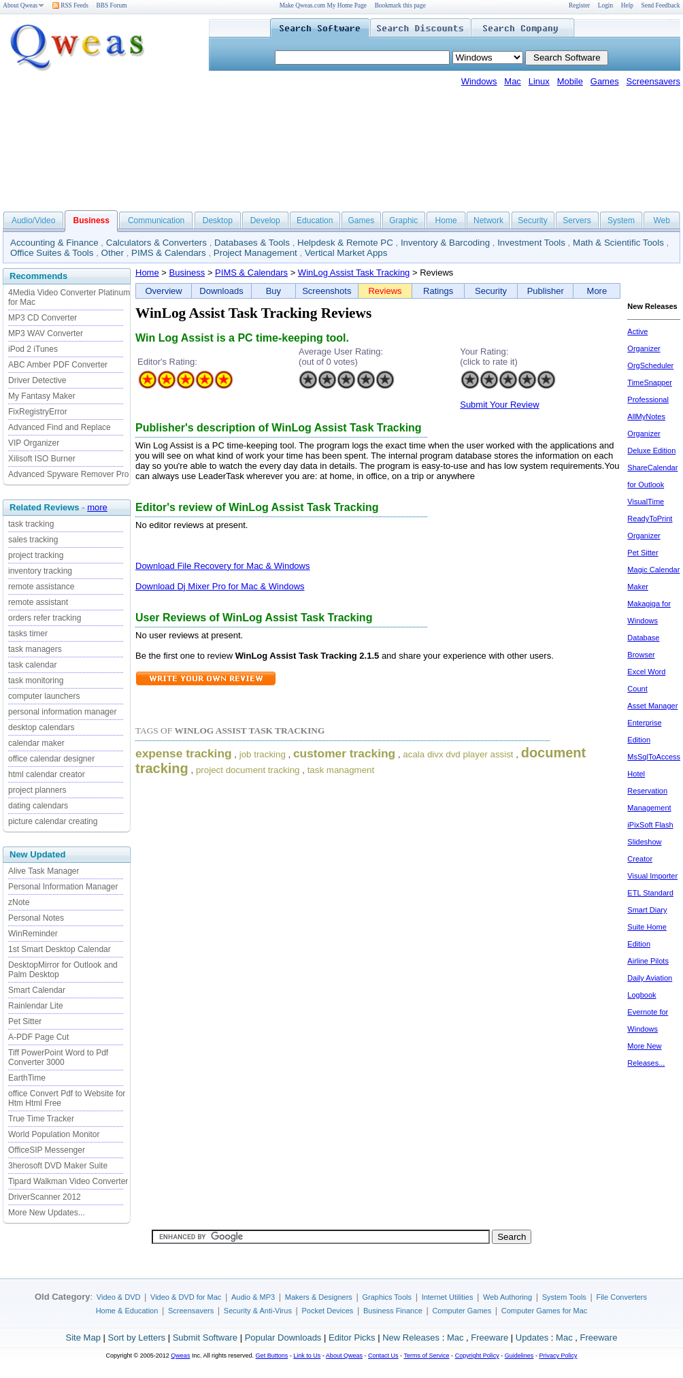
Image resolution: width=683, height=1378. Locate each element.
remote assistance (41, 586)
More (597, 291)
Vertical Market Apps (346, 253)
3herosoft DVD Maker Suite (57, 1165)
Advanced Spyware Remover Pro (68, 474)
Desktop (218, 220)
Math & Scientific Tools (618, 242)
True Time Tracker (41, 1118)
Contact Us (383, 1355)
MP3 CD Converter (42, 318)
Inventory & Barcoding (445, 242)
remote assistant (38, 602)
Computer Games (461, 1311)
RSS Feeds (70, 5)
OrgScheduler (650, 365)
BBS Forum (112, 5)
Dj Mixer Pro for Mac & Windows (240, 586)
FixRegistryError (37, 411)
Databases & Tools (252, 242)
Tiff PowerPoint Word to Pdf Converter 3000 (58, 1057)
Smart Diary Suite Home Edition (647, 927)
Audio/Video (34, 220)
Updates (532, 1337)
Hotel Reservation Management (649, 791)
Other (112, 253)
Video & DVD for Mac (185, 1297)
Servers (576, 220)
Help (627, 5)
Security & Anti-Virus (258, 1311)
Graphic (403, 220)
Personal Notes (36, 918)
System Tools (564, 1297)
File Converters (621, 1297)
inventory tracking (40, 571)
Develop (265, 220)
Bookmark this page (400, 5)
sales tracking (33, 539)
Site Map (83, 1337)
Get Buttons (272, 1355)
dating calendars (38, 805)
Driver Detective (37, 380)
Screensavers (653, 81)
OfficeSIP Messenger (46, 1150)
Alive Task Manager (44, 871)
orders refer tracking (44, 618)
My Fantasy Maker (42, 396)
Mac (512, 81)
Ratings (438, 291)
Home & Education (127, 1311)
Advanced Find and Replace (59, 427)
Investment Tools (531, 242)
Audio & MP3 (253, 1297)
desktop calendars (41, 727)
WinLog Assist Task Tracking (354, 272)
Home (446, 220)
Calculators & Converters (156, 242)
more (97, 507)
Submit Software (205, 1337)
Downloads (221, 291)
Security (532, 220)
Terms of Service (426, 1355)
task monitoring (35, 680)
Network (488, 220)
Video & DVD (119, 1297)
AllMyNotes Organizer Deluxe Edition (651, 433)
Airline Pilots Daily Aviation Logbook (649, 978)
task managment (341, 770)
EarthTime (27, 1078)
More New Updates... (46, 1212)
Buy (273, 291)
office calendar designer (51, 759)
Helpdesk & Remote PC (345, 242)
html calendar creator (46, 774)
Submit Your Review (499, 404)
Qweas (180, 1355)
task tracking (31, 524)
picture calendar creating (52, 821)
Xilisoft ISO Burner (42, 458)
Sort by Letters (136, 1337)
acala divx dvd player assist (458, 754)
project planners (37, 790)
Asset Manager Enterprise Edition (652, 723)
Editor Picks (352, 1337)
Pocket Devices (328, 1311)
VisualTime (645, 501)
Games (604, 81)
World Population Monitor (54, 1134)
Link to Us (306, 1355)
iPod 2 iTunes (33, 349)
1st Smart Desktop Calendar (59, 949)
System (621, 220)
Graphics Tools (387, 1297)
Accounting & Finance (54, 242)
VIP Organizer (33, 443)
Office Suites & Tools (52, 253)
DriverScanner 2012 (44, 1197)
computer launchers (44, 696)
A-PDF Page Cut (38, 1037)
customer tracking (344, 753)
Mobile (570, 81)
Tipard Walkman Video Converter (68, 1181)
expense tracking (183, 753)
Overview (164, 291)
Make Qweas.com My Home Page (323, 5)
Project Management (255, 253)
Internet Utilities (447, 1297)
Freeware (489, 1337)
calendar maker (36, 743)
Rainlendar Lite (35, 1006)
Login (605, 5)
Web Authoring (507, 1297)
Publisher (545, 291)
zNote (18, 902)
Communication (156, 220)
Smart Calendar (36, 990)
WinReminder (33, 933)
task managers (35, 649)
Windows (479, 81)
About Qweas (23, 5)
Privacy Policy (558, 1355)
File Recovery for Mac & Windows (243, 566)
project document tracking (248, 770)
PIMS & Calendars (168, 253)
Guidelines (519, 1355)
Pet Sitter (24, 1021)
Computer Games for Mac (544, 1311)
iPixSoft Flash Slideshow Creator (650, 842)
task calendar (32, 665)
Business (187, 272)
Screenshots (326, 291)
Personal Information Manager (63, 886)
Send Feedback (661, 5)
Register (579, 5)
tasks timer (28, 633)
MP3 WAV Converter (45, 333)
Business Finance (392, 1311)
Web (661, 220)
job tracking (262, 754)
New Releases (410, 1337)
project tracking (35, 555)
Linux (539, 81)
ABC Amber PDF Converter (57, 365)
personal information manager (62, 712)
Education (315, 220)
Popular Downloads (283, 1337)
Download (156, 566)
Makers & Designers (318, 1297)
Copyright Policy (477, 1355)
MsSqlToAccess (653, 757)
